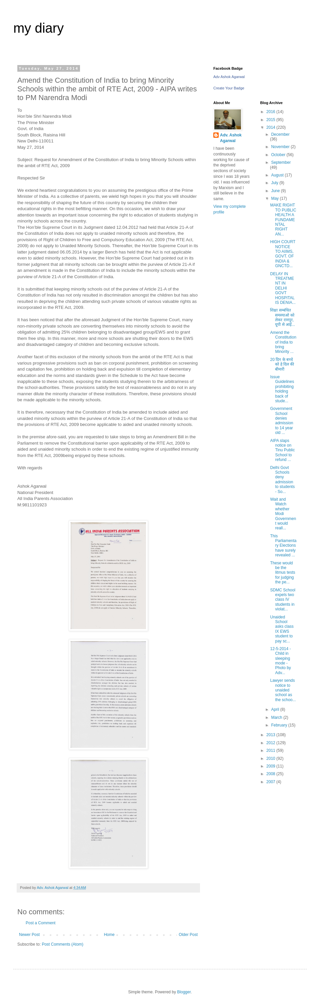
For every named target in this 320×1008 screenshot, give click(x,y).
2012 (271, 742)
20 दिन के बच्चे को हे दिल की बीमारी (282, 364)
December (280, 134)
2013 (271, 734)
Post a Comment (40, 923)
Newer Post (29, 934)
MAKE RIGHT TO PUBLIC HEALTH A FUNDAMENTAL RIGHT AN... (283, 219)
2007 (271, 782)
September (281, 162)
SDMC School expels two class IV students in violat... (282, 600)
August (278, 175)
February (279, 725)
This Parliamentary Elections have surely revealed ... (283, 546)
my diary (38, 28)
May (275, 198)
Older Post (188, 934)
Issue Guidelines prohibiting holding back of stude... (282, 389)
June (276, 190)
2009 (271, 766)
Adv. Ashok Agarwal (231, 138)
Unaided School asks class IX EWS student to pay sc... (281, 629)
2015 (271, 119)
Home (109, 934)
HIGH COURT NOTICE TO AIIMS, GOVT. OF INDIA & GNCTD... (282, 253)
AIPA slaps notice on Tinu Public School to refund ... (282, 450)
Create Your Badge (228, 88)
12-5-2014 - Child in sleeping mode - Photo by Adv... (280, 660)
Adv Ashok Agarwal (229, 77)
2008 (271, 774)
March (277, 717)
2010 (271, 758)
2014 (271, 127)
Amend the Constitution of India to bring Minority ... (283, 342)
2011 (271, 750)
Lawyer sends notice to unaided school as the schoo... (283, 690)
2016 (271, 111)
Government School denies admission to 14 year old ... (281, 420)
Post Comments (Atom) (62, 944)
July (275, 182)
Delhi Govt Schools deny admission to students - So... (282, 479)
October (278, 154)
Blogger (184, 992)
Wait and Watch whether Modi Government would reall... (283, 513)
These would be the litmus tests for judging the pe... (282, 573)
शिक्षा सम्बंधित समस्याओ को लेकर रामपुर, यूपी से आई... (282, 317)
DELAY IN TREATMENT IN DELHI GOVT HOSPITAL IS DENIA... (282, 288)
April (275, 709)
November (281, 146)
